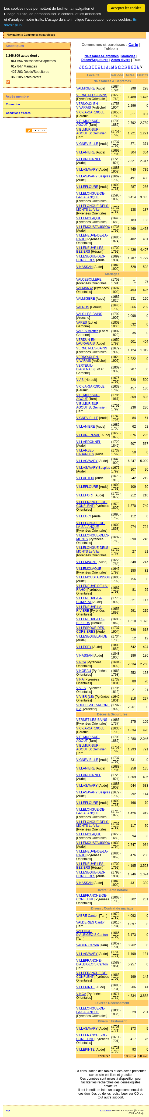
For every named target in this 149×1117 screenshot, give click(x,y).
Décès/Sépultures (95, 60)
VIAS (80, 380)
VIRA (80, 679)
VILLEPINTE (85, 987)
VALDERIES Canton (91, 922)
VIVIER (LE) (85, 697)
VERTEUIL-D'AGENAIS (84, 367)
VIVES (81, 688)
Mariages (129, 56)
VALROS (82, 307)
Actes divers (120, 60)
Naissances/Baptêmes (102, 56)
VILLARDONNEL (88, 159)
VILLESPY (83, 647)
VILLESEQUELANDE (91, 636)
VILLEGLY (83, 516)
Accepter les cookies (126, 8)
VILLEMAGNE (86, 562)
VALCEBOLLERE (89, 279)
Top (8, 1110)
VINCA (81, 662)
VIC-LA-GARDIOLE (90, 112)
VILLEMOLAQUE (88, 218)
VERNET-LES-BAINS (91, 95)
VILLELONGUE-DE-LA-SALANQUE (90, 195)
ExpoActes (106, 1110)
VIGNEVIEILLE (87, 144)
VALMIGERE (85, 88)
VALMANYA (84, 288)
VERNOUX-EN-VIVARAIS (87, 105)
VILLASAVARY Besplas (93, 176)
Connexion (13, 104)
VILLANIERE (85, 152)
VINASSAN (84, 267)
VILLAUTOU (85, 478)
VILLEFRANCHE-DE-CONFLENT (91, 504)
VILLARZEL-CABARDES (85, 452)
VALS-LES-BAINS (89, 314)
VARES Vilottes (87, 331)
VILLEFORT (85, 495)
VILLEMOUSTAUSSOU (93, 227)
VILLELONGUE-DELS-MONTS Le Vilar (92, 208)
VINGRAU (83, 671)
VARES (81, 322)
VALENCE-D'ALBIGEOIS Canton (92, 933)
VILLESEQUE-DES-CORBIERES (90, 258)
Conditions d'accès (18, 113)
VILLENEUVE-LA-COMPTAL (89, 600)
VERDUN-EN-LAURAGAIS (86, 341)
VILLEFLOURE (87, 187)
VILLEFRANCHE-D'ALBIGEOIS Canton (92, 962)
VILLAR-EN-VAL (88, 435)
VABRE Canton (87, 916)
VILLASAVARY (87, 169)
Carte (133, 44)
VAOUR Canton (87, 945)
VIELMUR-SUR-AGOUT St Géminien (91, 131)
